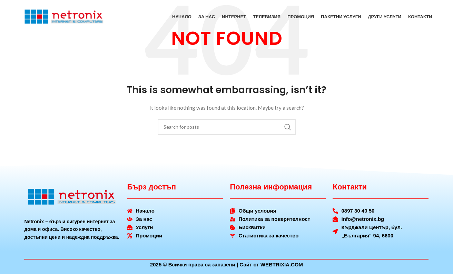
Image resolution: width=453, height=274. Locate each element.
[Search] (227, 127)
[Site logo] (64, 17)
